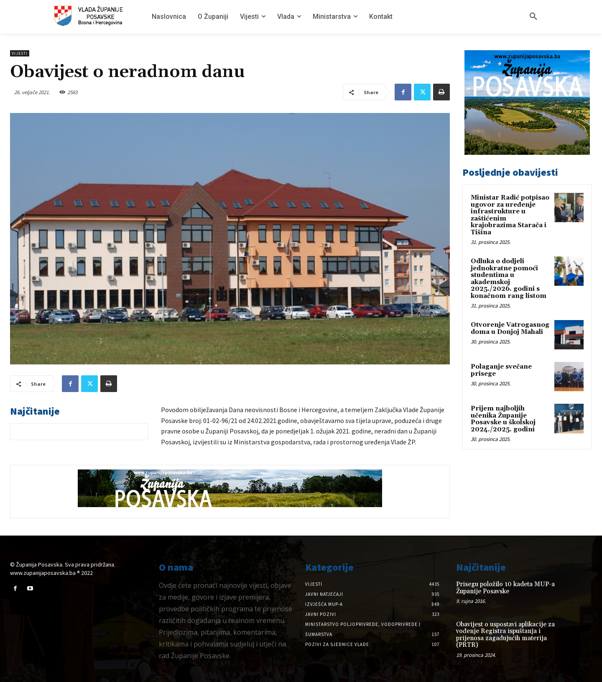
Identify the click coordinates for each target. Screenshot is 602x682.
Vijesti (19, 53)
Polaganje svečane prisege (501, 370)
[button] (533, 16)
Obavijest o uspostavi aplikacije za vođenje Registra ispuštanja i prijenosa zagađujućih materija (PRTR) (505, 634)
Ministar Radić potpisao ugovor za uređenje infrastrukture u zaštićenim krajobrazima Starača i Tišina (510, 215)
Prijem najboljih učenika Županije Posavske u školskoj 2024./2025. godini (503, 419)
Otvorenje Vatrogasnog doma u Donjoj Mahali (510, 328)
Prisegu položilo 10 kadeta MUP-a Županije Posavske (505, 587)
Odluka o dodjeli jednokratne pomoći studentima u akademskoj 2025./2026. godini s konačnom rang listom (508, 278)
